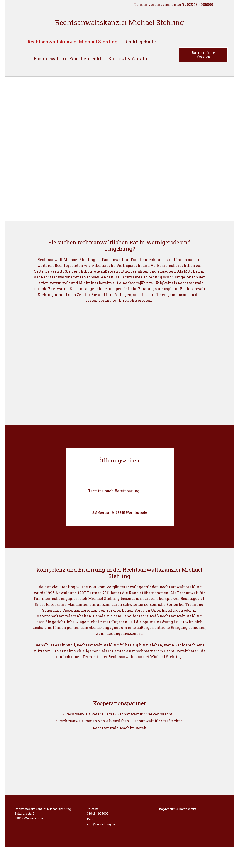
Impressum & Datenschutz (178, 809)
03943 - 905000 (98, 813)
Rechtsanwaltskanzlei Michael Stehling (119, 22)
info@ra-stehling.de (101, 824)
